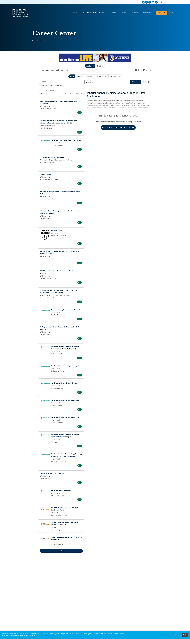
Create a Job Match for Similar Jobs (118, 127)
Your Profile (55, 70)
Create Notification (76, 93)
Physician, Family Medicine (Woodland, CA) (66, 310)
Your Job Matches (101, 76)
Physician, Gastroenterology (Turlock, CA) (66, 140)
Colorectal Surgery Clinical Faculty (52, 473)
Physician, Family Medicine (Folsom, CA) (65, 417)
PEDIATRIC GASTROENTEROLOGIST (52, 157)
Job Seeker (90, 66)
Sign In (147, 70)
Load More (61, 551)
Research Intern (45, 174)
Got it (185, 635)
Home (34, 41)
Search (72, 76)
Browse (79, 76)
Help (138, 70)
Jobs (47, 70)
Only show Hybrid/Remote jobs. (52, 85)
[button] (146, 82)
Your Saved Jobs (115, 76)
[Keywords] (62, 82)
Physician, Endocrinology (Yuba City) (64, 490)
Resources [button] (65, 70)
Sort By (42, 93)
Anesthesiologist (57, 230)
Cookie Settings (175, 635)
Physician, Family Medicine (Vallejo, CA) (65, 400)
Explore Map (88, 76)
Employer (100, 66)
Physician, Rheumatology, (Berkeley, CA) (65, 366)
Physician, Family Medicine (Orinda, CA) (65, 383)
